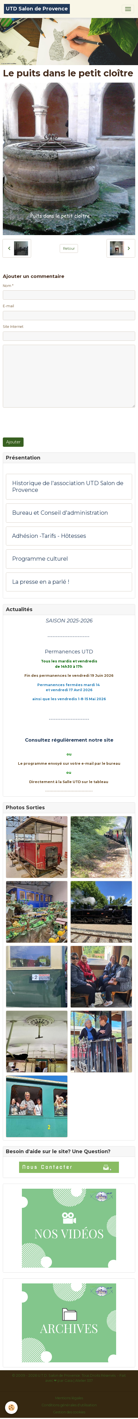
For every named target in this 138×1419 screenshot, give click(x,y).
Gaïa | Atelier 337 (79, 1380)
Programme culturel (40, 559)
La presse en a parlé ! (40, 582)
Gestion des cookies (69, 1412)
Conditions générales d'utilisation (69, 1405)
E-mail (8, 306)
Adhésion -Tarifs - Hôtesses (49, 536)
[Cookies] (11, 1407)
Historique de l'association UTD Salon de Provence (67, 486)
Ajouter (13, 442)
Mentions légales (69, 1398)
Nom (7, 286)
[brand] (37, 9)
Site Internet (13, 326)
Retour (69, 248)
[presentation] (45, 423)
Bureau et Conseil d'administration (60, 513)
